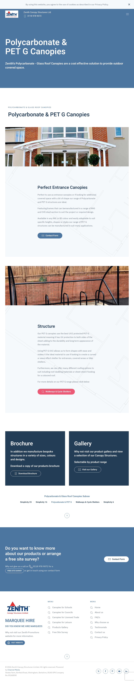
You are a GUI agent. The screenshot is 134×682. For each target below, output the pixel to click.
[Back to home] (11, 14)
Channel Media (14, 670)
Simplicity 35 (28, 502)
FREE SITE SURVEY (14, 570)
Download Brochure (26, 473)
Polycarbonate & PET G (61, 502)
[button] (127, 14)
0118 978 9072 (32, 16)
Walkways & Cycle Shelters (57, 391)
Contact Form (51, 235)
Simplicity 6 (106, 502)
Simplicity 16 (42, 502)
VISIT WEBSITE (15, 642)
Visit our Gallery (88, 469)
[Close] (129, 4)
